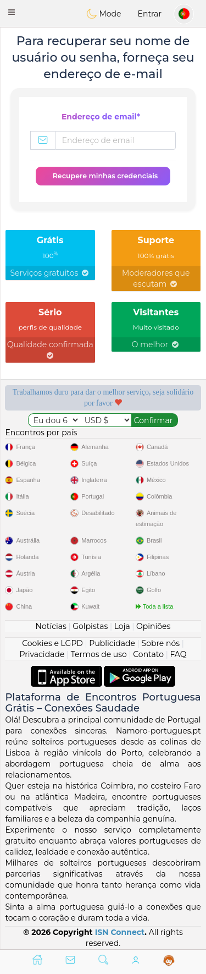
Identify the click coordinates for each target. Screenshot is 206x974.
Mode (103, 13)
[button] (11, 12)
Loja (122, 626)
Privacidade (42, 654)
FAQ (178, 654)
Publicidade (112, 643)
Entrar (150, 14)
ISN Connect (120, 932)
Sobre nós (161, 643)
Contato (148, 654)
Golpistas (90, 626)
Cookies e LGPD (52, 643)
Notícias (51, 626)
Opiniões (153, 626)
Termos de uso (99, 654)
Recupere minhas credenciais (105, 176)
